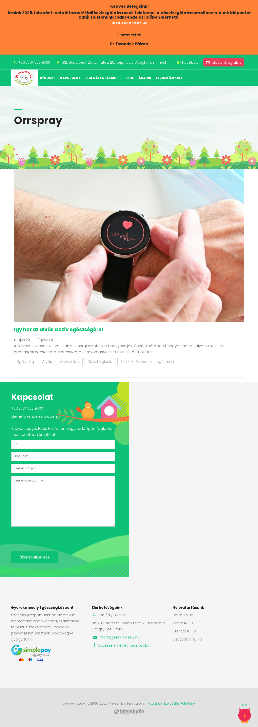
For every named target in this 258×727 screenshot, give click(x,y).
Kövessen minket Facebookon (122, 645)
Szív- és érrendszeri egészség (147, 361)
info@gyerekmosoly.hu (116, 637)
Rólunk (48, 78)
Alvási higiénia (100, 361)
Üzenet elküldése (35, 557)
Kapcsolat (70, 78)
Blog (130, 78)
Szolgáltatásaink (102, 78)
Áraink (145, 78)
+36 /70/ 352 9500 (34, 62)
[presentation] (42, 537)
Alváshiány (69, 361)
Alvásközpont (168, 78)
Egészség (25, 361)
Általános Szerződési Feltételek (171, 703)
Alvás (47, 361)
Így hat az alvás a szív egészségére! (58, 329)
